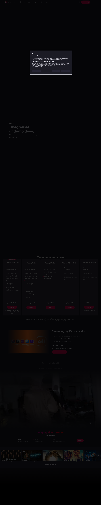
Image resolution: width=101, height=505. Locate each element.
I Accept (65, 70)
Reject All (56, 70)
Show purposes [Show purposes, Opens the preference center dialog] (36, 70)
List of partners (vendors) (37, 66)
